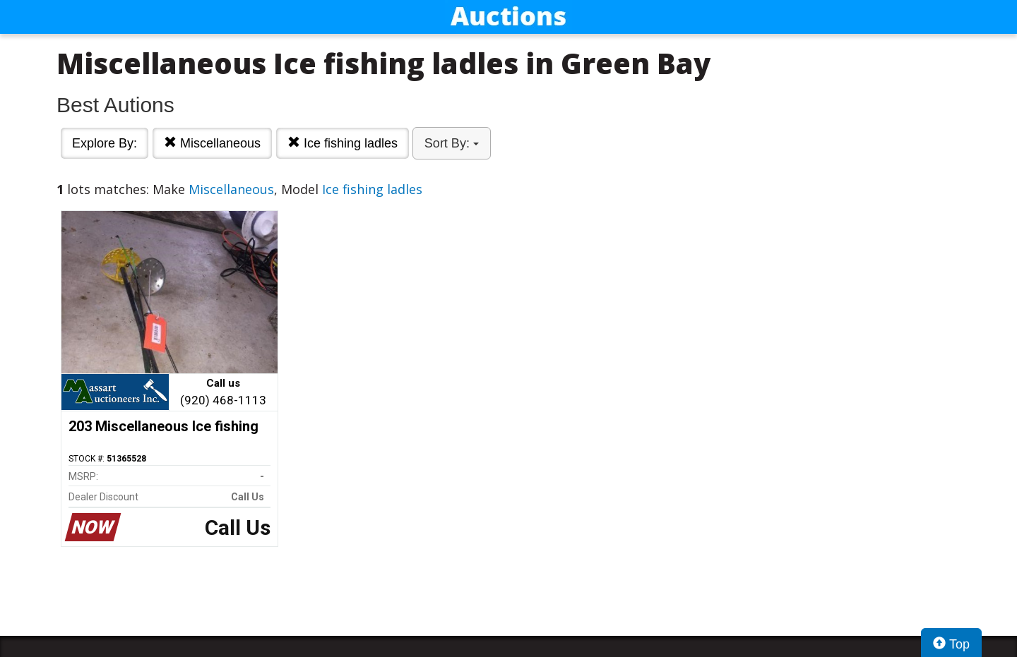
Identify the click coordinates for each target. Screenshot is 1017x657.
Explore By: (104, 143)
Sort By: (451, 143)
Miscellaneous (212, 142)
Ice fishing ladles (342, 142)
